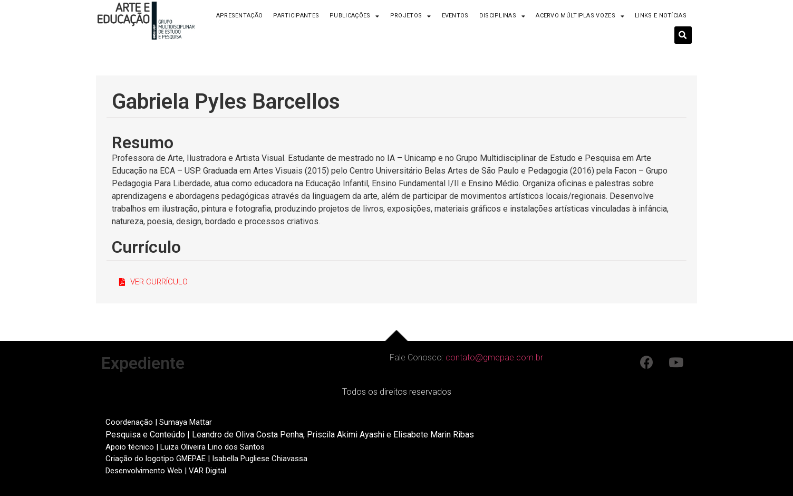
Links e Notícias (660, 15)
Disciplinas (502, 16)
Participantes (296, 15)
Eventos (455, 15)
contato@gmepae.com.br (494, 357)
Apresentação (239, 15)
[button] (153, 282)
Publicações (355, 16)
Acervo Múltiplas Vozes (580, 16)
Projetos (410, 16)
